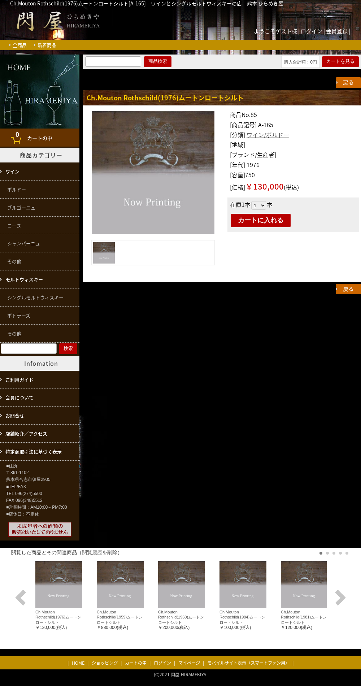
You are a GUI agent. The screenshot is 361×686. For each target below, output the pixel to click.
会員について (19, 397)
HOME (78, 663)
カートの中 (32, 136)
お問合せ (14, 415)
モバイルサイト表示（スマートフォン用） (248, 663)
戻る (348, 82)
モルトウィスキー (24, 279)
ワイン (12, 171)
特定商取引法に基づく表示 (33, 451)
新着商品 (47, 45)
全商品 (20, 45)
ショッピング (105, 663)
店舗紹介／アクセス (26, 433)
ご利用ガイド (19, 379)
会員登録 (337, 31)
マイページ (189, 663)
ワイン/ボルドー (268, 134)
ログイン (311, 31)
